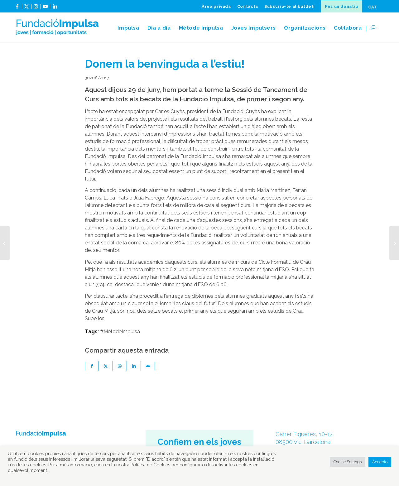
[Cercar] (375, 28)
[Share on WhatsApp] (120, 366)
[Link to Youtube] (45, 8)
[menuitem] (216, 6)
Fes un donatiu (341, 6)
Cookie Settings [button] (348, 462)
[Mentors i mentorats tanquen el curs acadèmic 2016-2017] (5, 243)
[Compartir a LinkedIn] (134, 366)
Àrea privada (216, 6)
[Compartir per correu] (148, 366)
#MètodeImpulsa (120, 331)
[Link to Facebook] (17, 8)
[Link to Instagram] (36, 8)
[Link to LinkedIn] (55, 8)
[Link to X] (26, 8)
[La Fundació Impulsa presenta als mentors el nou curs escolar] (394, 243)
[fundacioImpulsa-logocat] (57, 28)
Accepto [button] (379, 462)
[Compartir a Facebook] (92, 366)
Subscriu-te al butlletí (289, 6)
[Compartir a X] (106, 366)
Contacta (247, 6)
